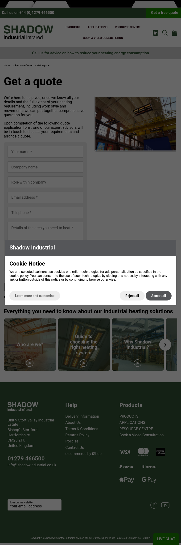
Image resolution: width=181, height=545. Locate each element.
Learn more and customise (34, 296)
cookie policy (19, 276)
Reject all (132, 296)
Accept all (158, 296)
